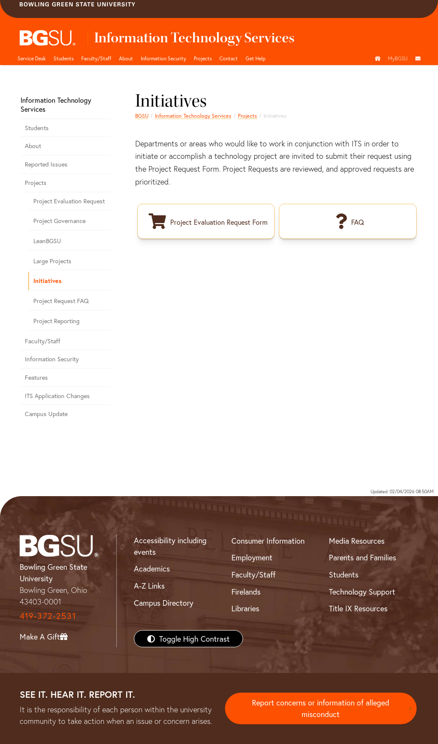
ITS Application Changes (57, 396)
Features (36, 377)
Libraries (245, 608)
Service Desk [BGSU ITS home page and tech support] (32, 58)
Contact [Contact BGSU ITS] (228, 58)
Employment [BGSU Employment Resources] (251, 557)
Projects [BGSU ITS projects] (203, 58)
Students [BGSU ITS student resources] (63, 58)
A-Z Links (149, 585)
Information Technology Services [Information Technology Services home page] (193, 115)
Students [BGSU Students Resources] (343, 574)
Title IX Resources (358, 608)
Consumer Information (268, 541)
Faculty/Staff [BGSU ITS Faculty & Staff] (96, 58)
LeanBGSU (47, 241)
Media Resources (357, 541)
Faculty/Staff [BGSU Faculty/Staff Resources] (253, 574)
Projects (247, 115)
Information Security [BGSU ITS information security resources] (163, 58)
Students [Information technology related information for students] (37, 128)
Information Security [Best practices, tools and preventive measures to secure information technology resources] (52, 359)
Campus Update (46, 414)
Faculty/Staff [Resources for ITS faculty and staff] (42, 341)
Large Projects (52, 261)
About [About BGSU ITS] (126, 58)
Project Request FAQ (61, 301)
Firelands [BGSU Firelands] (245, 591)
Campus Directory (163, 603)
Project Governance (59, 221)
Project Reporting (56, 321)
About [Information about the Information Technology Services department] (33, 146)
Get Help (256, 58)
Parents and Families (362, 557)
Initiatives (47, 281)
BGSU (141, 115)
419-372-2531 (48, 616)
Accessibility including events (170, 546)
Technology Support (362, 591)
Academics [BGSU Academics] (152, 568)
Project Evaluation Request (69, 201)
